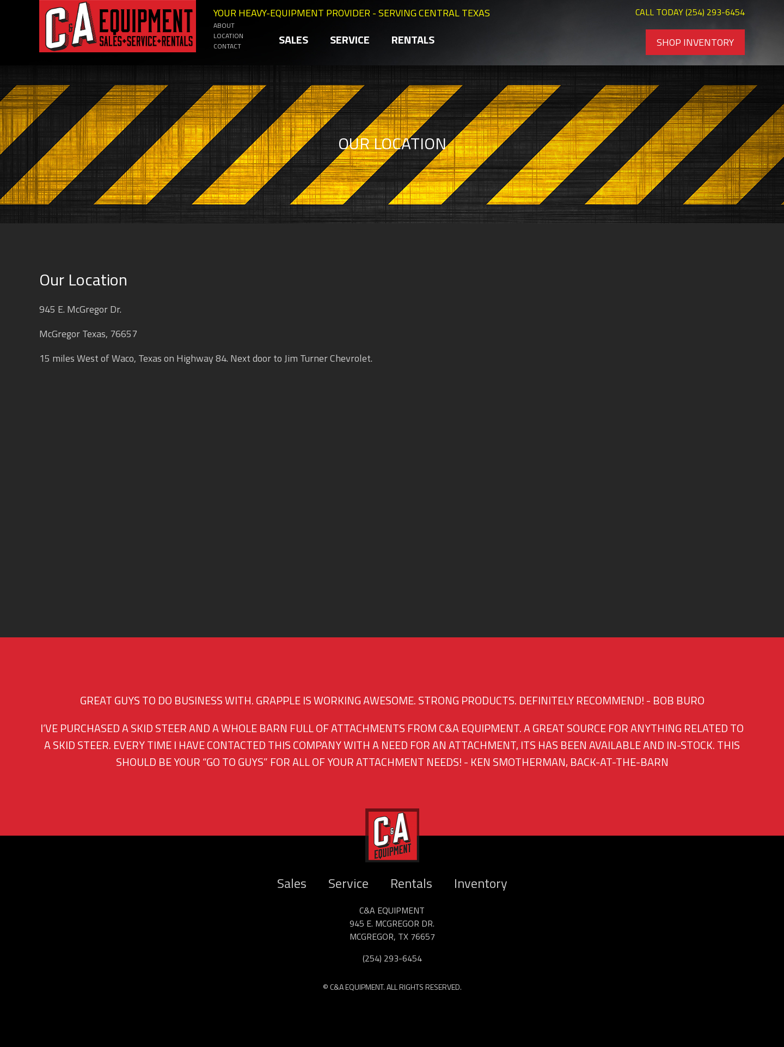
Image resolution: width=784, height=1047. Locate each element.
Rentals (412, 39)
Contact (227, 46)
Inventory (480, 883)
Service (350, 39)
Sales (293, 39)
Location (228, 36)
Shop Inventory (695, 42)
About (224, 25)
